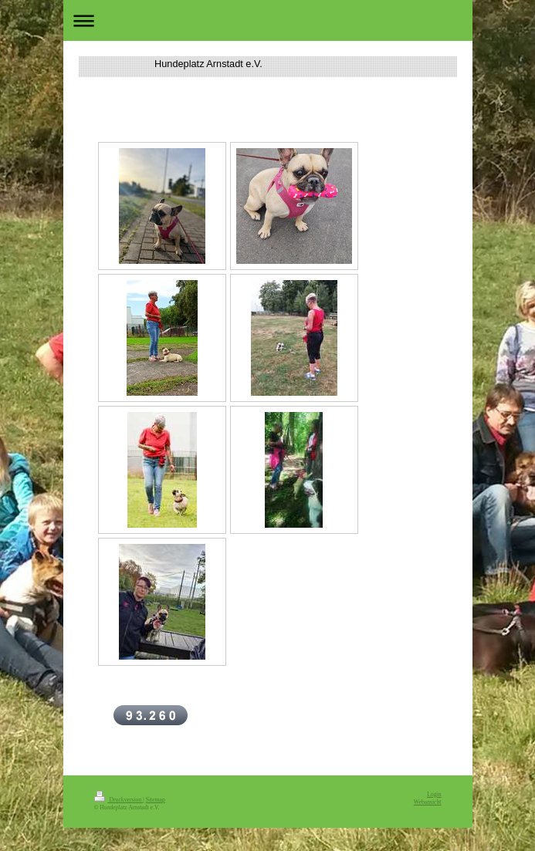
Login (434, 794)
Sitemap (155, 799)
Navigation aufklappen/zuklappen (268, 20)
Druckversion (119, 799)
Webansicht (428, 802)
